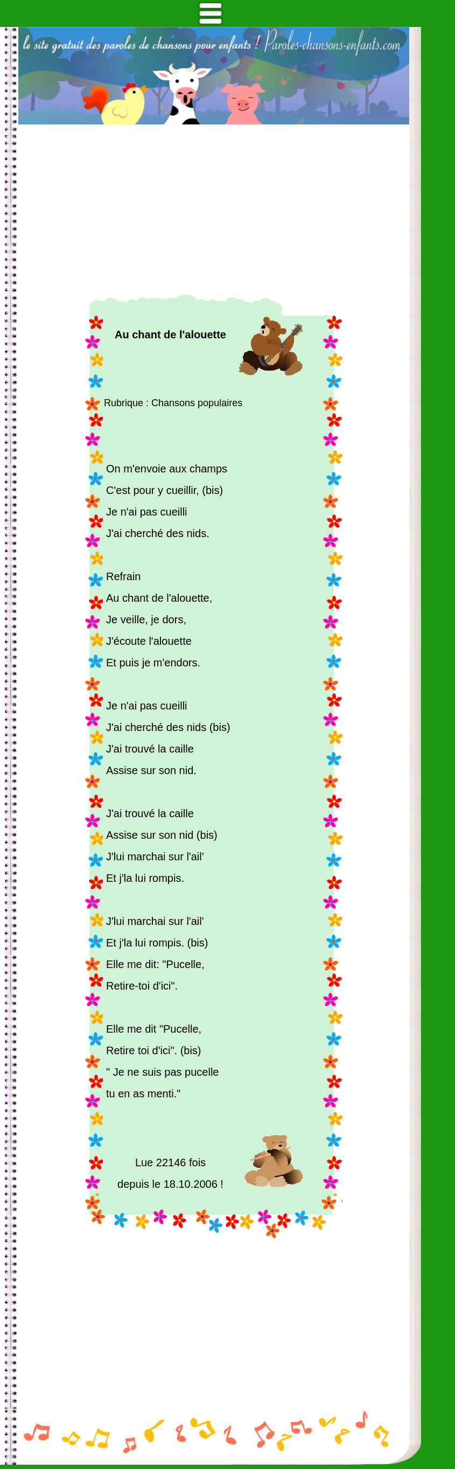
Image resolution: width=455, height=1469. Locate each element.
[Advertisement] (213, 209)
